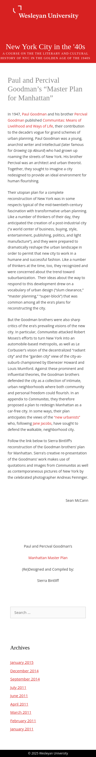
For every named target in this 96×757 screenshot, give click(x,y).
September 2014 (25, 678)
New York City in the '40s (45, 46)
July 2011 (18, 687)
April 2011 (19, 704)
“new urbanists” (67, 417)
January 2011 (22, 728)
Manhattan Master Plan (48, 557)
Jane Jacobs (42, 423)
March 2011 (20, 712)
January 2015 (22, 662)
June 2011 (19, 695)
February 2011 (23, 720)
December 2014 (24, 670)
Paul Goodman (34, 114)
